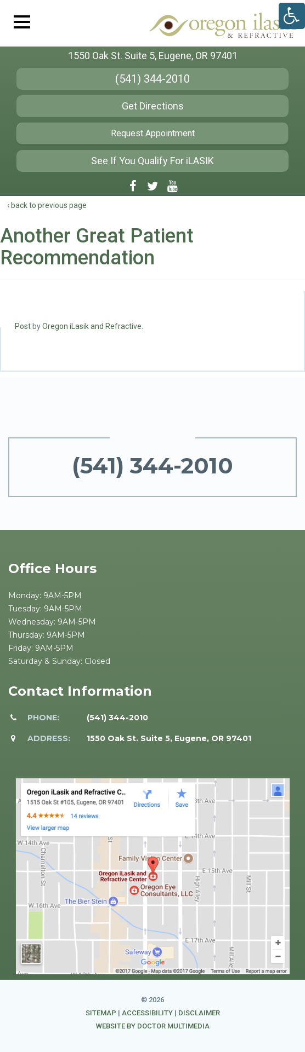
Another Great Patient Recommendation (97, 246)
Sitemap (101, 1013)
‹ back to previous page (47, 205)
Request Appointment (153, 133)
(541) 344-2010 (152, 78)
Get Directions (153, 106)
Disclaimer (199, 1013)
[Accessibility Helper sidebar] (292, 16)
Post (23, 326)
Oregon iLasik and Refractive (92, 326)
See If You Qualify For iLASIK (152, 160)
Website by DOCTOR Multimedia (153, 1026)
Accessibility (147, 1013)
